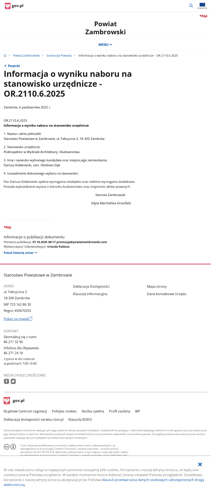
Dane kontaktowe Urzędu (166, 294)
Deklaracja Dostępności (91, 286)
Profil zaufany (119, 411)
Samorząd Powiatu (59, 55)
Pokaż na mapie (18, 318)
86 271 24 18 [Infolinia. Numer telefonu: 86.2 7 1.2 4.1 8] (13, 353)
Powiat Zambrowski (105, 27)
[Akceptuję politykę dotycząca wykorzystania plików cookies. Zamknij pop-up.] (200, 464)
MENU (105, 44)
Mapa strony (156, 286)
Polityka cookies (64, 411)
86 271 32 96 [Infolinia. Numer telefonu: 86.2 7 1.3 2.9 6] (13, 342)
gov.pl (14, 401)
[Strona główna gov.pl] (14, 6)
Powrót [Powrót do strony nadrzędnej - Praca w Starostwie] (14, 66)
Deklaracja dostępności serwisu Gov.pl (33, 419)
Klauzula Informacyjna (90, 294)
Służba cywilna (93, 411)
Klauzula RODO (80, 419)
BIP (137, 411)
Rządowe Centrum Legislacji (25, 411)
